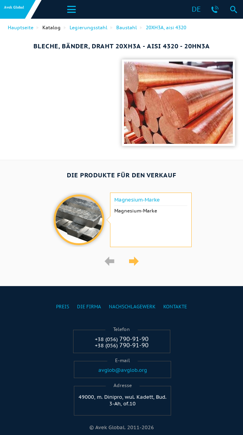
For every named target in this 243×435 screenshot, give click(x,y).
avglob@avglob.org (122, 370)
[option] (121, 220)
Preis (62, 306)
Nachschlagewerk (132, 306)
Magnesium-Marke (137, 200)
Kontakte (175, 306)
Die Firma (89, 306)
